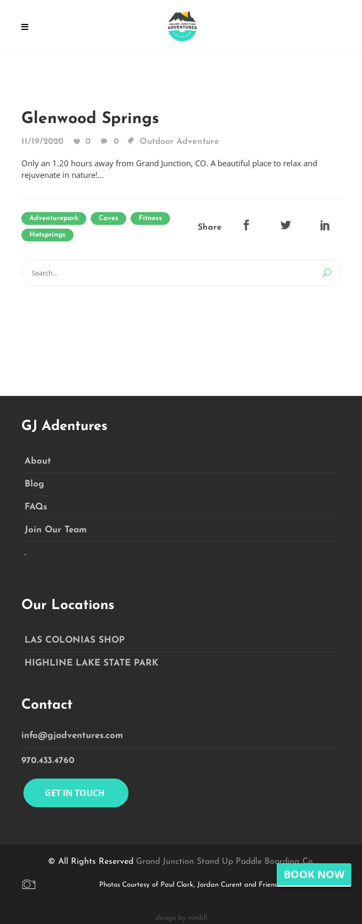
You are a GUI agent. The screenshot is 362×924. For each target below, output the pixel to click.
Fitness (150, 218)
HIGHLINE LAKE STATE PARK (91, 663)
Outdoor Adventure (179, 141)
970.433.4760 (48, 760)
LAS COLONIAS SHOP (75, 640)
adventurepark (53, 218)
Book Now (314, 874)
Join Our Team (56, 529)
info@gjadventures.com (72, 735)
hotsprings (47, 234)
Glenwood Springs (90, 119)
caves (108, 218)
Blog (34, 484)
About (38, 461)
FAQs (36, 507)
